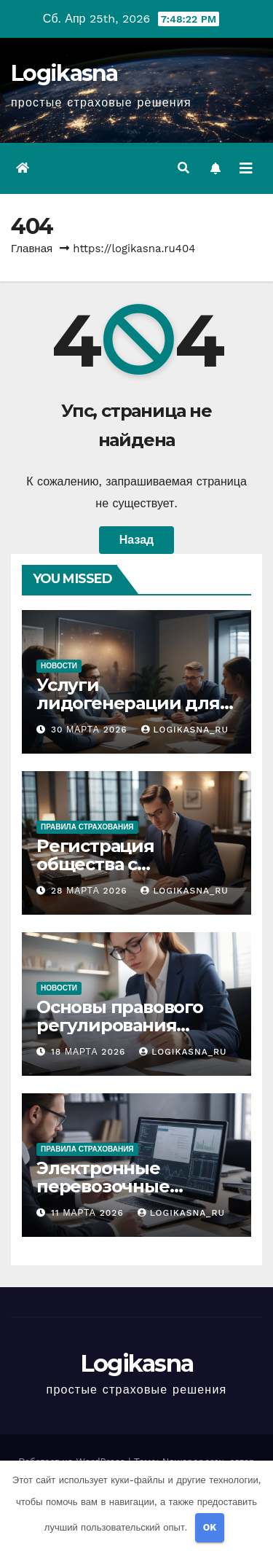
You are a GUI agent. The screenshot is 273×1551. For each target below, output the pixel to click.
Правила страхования (87, 827)
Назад (136, 540)
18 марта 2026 (90, 1052)
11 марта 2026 (89, 1213)
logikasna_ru (185, 729)
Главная (31, 248)
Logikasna (64, 73)
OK (210, 1527)
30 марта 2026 (91, 729)
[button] (183, 168)
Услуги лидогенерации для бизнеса (128, 703)
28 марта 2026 (91, 891)
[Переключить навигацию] (246, 168)
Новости (59, 666)
